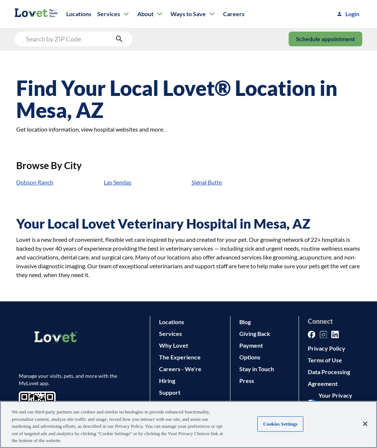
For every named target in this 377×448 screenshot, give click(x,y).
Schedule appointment (325, 39)
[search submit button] (119, 39)
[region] (188, 424)
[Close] (365, 424)
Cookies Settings (280, 424)
